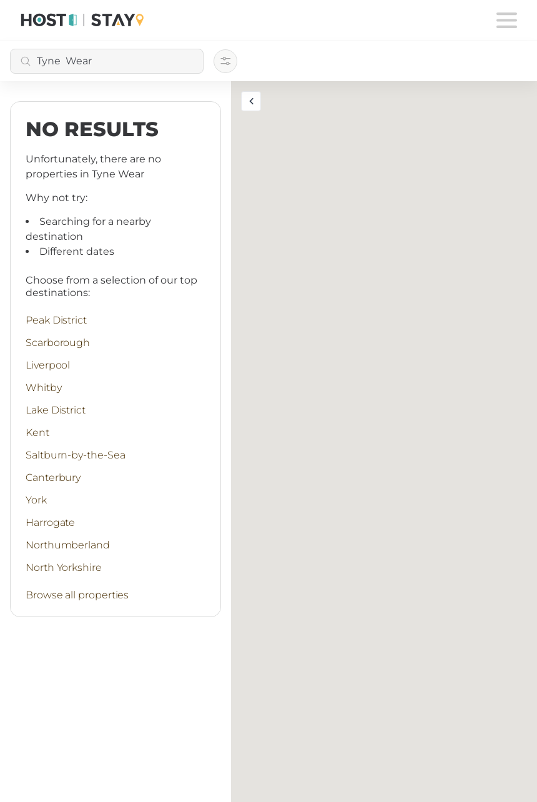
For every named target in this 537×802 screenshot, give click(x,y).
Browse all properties (77, 595)
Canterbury (53, 477)
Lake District (56, 410)
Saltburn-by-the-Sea (75, 455)
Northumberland (68, 545)
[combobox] (107, 61)
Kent (37, 432)
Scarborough (58, 343)
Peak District (56, 320)
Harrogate (50, 522)
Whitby (44, 388)
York (36, 500)
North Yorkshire (64, 567)
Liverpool (48, 365)
